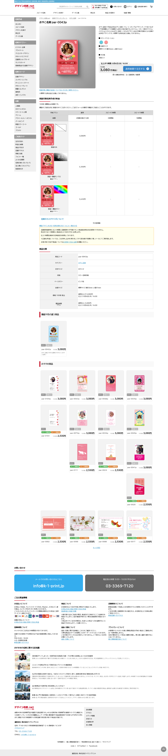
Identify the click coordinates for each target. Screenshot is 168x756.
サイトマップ (106, 733)
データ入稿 (75, 13)
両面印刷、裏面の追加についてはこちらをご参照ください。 (59, 90)
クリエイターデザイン (22, 53)
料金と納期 (19, 144)
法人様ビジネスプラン (22, 166)
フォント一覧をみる (70, 226)
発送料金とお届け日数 (68, 603)
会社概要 (89, 701)
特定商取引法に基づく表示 (91, 733)
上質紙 (17, 106)
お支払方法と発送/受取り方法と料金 (26, 614)
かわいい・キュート (21, 86)
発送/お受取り (110, 13)
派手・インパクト (20, 95)
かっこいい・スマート (22, 83)
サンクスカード (20, 62)
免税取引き (19, 169)
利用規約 (61, 733)
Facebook (93, 737)
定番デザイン (19, 76)
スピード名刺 (41, 13)
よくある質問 (19, 159)
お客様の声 (90, 713)
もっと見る (96, 547)
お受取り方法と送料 (70, 242)
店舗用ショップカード (22, 59)
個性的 (17, 92)
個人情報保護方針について (117, 631)
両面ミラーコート (21, 124)
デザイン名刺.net (44, 18)
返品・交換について (67, 631)
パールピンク (19, 121)
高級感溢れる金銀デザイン (24, 65)
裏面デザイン (54, 179)
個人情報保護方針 (73, 733)
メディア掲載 (90, 707)
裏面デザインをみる (46, 226)
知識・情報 (127, 13)
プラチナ (18, 130)
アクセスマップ (19, 719)
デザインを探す (58, 13)
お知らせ (89, 710)
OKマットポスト (20, 109)
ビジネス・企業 (20, 47)
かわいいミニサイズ (21, 56)
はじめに (18, 24)
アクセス (88, 704)
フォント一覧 (19, 156)
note (72, 737)
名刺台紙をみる (58, 226)
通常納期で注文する (137, 68)
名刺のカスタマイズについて (52, 219)
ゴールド (18, 127)
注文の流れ (19, 141)
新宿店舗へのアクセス (115, 607)
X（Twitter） (81, 737)
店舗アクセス (19, 150)
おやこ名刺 (72, 18)
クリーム (18, 115)
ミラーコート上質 (21, 112)
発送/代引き (19, 147)
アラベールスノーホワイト (23, 118)
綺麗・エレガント (20, 89)
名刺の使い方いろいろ (23, 163)
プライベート (19, 50)
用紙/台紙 (18, 153)
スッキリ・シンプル (21, 80)
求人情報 (89, 716)
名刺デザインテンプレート (59, 18)
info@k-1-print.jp (101, 7)
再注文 (92, 13)
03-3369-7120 (119, 577)
